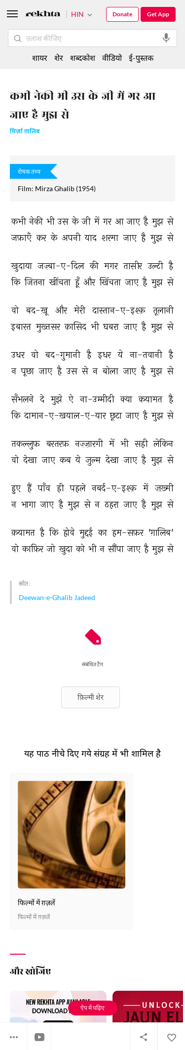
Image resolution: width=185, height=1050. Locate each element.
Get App (158, 14)
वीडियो (112, 57)
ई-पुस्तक (141, 57)
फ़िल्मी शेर (90, 697)
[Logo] (43, 15)
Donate (122, 14)
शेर (58, 57)
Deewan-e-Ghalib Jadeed (57, 597)
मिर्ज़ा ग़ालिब (24, 132)
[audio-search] (166, 38)
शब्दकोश (82, 57)
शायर (39, 57)
